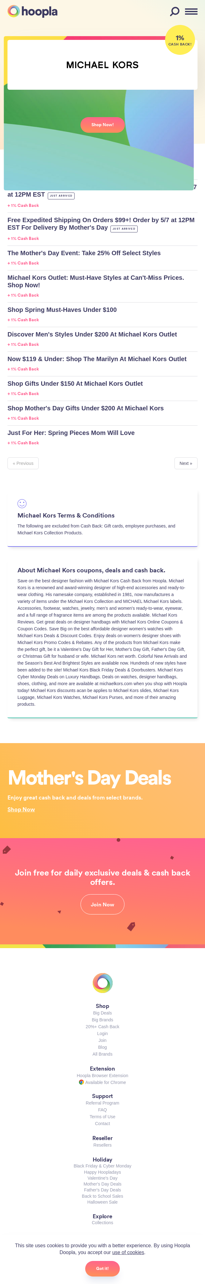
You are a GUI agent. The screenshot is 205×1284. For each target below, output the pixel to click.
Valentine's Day (103, 1178)
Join (103, 1040)
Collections (102, 1222)
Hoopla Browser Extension (102, 1075)
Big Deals (102, 1012)
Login (102, 1033)
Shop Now (21, 809)
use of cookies (128, 1252)
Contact (102, 1123)
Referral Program (102, 1102)
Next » (186, 463)
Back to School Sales (102, 1196)
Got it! (102, 1268)
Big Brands (102, 1019)
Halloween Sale (102, 1202)
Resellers (102, 1145)
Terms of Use (102, 1116)
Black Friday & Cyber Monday (102, 1165)
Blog (102, 1047)
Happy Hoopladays (102, 1172)
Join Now (102, 904)
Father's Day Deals (102, 1189)
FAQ (102, 1109)
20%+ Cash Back (103, 1026)
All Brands (103, 1054)
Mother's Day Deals (103, 1183)
